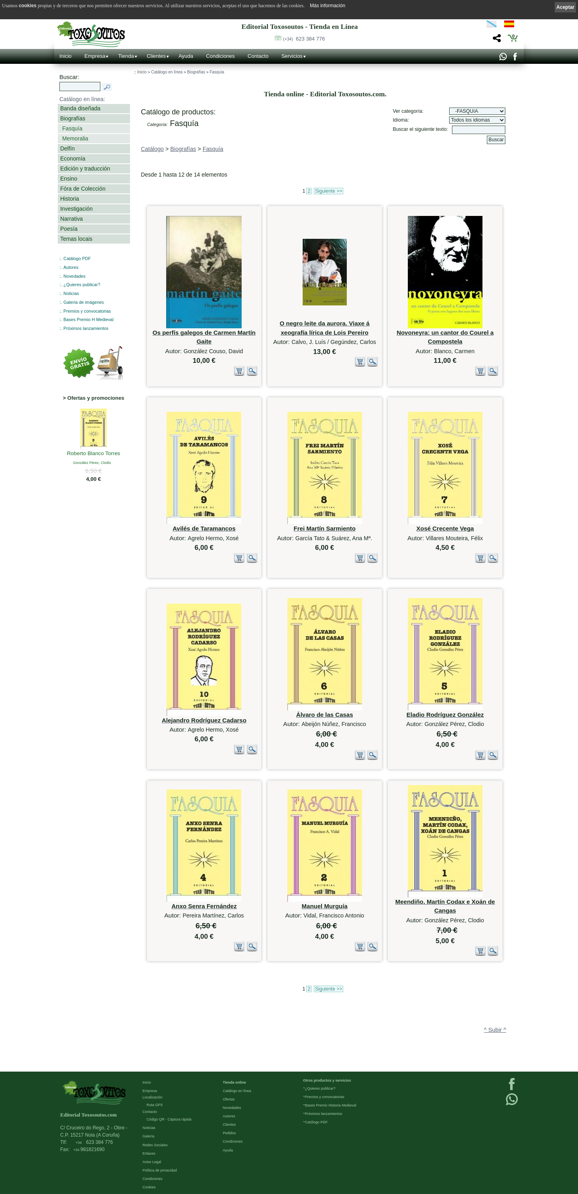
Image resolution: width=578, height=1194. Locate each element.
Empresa (94, 56)
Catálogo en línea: (82, 99)
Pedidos (229, 1133)
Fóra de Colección (83, 188)
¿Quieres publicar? (81, 284)
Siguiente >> (328, 191)
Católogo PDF (316, 1122)
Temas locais (76, 239)
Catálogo (152, 149)
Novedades (74, 276)
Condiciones (220, 56)
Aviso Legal (151, 1161)
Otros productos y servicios (327, 1080)
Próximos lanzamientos (85, 328)
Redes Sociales (155, 1145)
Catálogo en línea (166, 72)
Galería (148, 1136)
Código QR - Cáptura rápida (169, 1119)
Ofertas (229, 1099)
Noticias (71, 293)
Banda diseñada (80, 108)
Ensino (68, 178)
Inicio (65, 56)
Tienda (126, 56)
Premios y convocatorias (87, 311)
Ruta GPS (155, 1104)
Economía (72, 158)
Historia (69, 198)
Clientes (156, 56)
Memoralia (75, 138)
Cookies (149, 1187)
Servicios (292, 56)
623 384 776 (304, 39)
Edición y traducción (85, 168)
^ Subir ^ (495, 1030)
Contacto (258, 56)
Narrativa (71, 219)
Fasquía (72, 128)
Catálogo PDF (77, 258)
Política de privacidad (159, 1170)
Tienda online (234, 1082)
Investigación (76, 208)
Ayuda (186, 56)
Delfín (67, 148)
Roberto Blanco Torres (93, 453)
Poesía (68, 229)
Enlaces (148, 1153)
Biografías (72, 118)
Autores (70, 267)
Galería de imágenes (83, 302)
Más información (327, 5)
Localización (152, 1097)
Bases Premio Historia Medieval (330, 1105)
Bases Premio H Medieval (88, 319)
